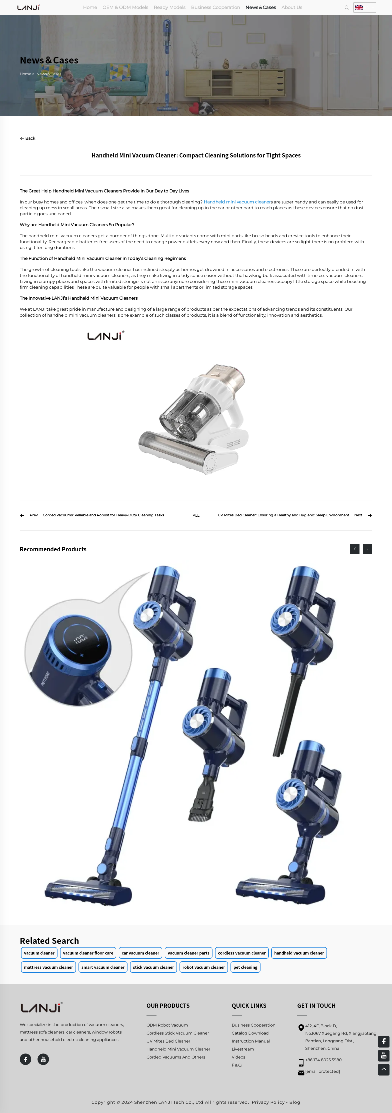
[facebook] (25, 1059)
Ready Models (170, 7)
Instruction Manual (251, 1041)
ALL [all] (196, 515)
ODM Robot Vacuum (167, 1025)
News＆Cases (261, 7)
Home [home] (90, 7)
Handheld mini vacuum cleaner (237, 201)
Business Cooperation (215, 7)
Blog (294, 1102)
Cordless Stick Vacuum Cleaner (177, 1033)
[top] (384, 1070)
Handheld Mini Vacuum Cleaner (178, 1049)
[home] (29, 7)
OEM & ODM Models (125, 7)
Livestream (243, 1049)
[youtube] (43, 1059)
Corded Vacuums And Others (175, 1057)
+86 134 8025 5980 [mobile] (323, 1060)
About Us (292, 7)
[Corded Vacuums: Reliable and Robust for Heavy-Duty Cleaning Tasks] (100, 515)
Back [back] (27, 138)
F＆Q (237, 1065)
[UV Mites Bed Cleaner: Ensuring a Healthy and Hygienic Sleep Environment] (292, 515)
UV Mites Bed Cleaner (168, 1041)
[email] (322, 1071)
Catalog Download (250, 1033)
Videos (238, 1057)
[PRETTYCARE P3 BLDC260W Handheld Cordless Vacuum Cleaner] (196, 736)
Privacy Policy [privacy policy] (268, 1102)
